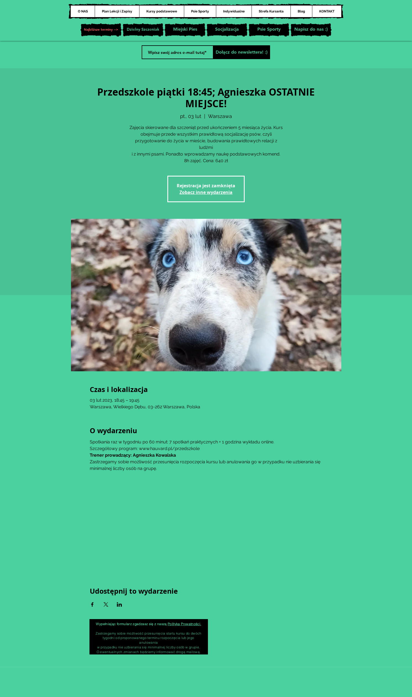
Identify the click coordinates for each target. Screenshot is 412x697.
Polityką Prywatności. (184, 624)
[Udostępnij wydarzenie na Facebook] (92, 604)
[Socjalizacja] (226, 29)
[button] (101, 29)
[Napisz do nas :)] (310, 29)
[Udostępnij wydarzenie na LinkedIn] (119, 604)
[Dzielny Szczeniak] (143, 29)
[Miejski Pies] (185, 29)
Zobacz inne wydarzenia (206, 192)
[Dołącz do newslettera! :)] (241, 52)
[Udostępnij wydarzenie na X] (106, 604)
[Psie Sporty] (268, 29)
